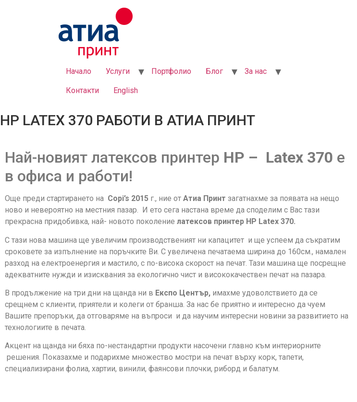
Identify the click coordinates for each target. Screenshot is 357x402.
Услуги (118, 71)
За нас (256, 71)
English (125, 90)
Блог (214, 71)
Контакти (82, 90)
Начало (78, 71)
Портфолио (171, 71)
